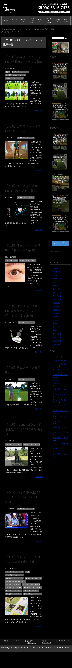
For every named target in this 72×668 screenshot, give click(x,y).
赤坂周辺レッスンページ (31, 605)
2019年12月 (57, 292)
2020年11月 (57, 278)
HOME (6, 20)
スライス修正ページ (12, 270)
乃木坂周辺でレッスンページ (14, 586)
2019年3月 (56, 323)
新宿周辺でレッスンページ (32, 454)
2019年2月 (56, 327)
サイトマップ (46, 657)
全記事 (8, 76)
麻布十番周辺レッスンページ (32, 608)
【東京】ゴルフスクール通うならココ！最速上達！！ (23, 571)
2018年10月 (57, 341)
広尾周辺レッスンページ (13, 599)
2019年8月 (56, 306)
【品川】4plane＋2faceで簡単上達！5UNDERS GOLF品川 (23, 438)
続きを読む (39, 115)
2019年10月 (57, 299)
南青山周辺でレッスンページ (14, 592)
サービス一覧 (57, 357)
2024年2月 (56, 268)
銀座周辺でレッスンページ (14, 608)
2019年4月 (56, 320)
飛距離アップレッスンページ (14, 83)
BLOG (17, 655)
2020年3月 (56, 285)
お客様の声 (23, 21)
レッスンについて (31, 20)
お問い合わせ (66, 21)
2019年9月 (56, 303)
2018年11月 (57, 337)
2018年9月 (56, 344)
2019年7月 (56, 310)
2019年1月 (56, 330)
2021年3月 (56, 272)
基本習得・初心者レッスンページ (16, 80)
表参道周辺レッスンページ (14, 605)
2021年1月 (56, 275)
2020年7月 (56, 282)
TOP (25, 29)
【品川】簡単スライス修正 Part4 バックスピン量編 (23, 195)
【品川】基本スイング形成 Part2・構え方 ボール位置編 (23, 61)
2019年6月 (56, 313)
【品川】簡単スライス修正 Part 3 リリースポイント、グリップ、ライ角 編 (23, 320)
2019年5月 (56, 317)
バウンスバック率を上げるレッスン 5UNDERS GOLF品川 (23, 506)
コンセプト (14, 21)
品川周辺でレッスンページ (20, 76)
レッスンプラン (44, 655)
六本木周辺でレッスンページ (14, 589)
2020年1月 (56, 289)
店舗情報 (57, 21)
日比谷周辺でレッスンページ (32, 602)
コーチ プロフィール (49, 20)
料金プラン (40, 21)
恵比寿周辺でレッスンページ (31, 599)
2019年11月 (57, 296)
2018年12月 (57, 334)
